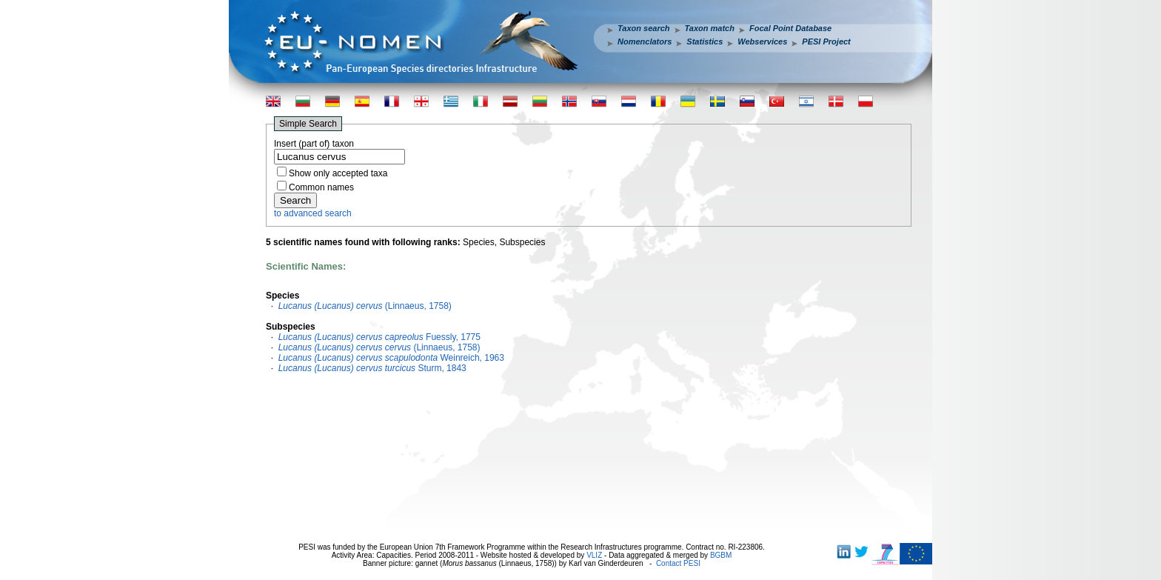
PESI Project (826, 41)
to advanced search (313, 213)
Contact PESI (678, 563)
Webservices (762, 41)
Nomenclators (645, 41)
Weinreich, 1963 (391, 358)
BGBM (721, 555)
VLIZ (594, 555)
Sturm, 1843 (372, 368)
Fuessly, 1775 (379, 337)
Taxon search (644, 28)
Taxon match (710, 28)
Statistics (704, 41)
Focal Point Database (790, 28)
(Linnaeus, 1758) (365, 306)
